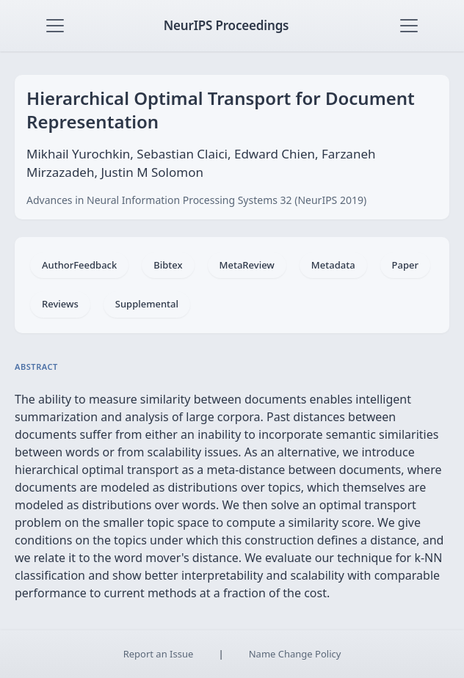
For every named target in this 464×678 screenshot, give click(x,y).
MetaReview (247, 264)
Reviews (60, 303)
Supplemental (146, 303)
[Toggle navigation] (55, 26)
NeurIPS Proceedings (226, 25)
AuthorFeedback (79, 264)
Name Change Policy (295, 653)
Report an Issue (158, 653)
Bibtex (167, 264)
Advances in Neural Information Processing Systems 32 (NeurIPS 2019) (196, 200)
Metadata (333, 264)
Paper (405, 264)
